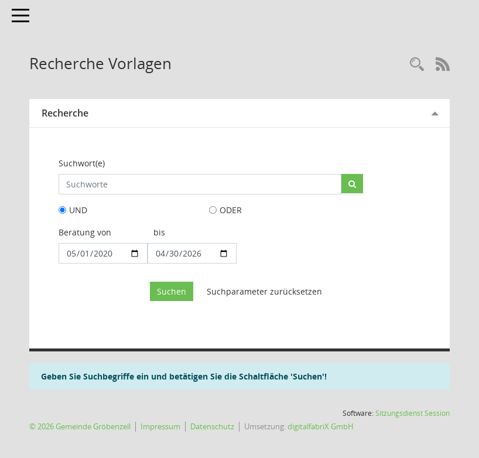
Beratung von (85, 232)
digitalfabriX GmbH (321, 427)
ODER (231, 210)
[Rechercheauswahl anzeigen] (417, 64)
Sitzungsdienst (412, 413)
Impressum (160, 427)
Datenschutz (212, 427)
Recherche (65, 113)
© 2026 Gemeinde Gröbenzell (80, 427)
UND (78, 210)
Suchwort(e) (82, 163)
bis (159, 232)
